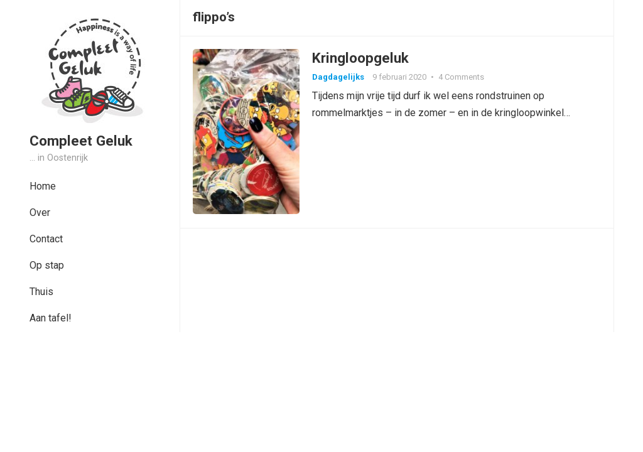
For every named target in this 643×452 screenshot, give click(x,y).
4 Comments (461, 77)
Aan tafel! (51, 318)
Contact (46, 239)
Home (43, 186)
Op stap (47, 265)
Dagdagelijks (338, 77)
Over (40, 212)
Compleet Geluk (81, 140)
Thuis (41, 292)
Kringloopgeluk (360, 58)
